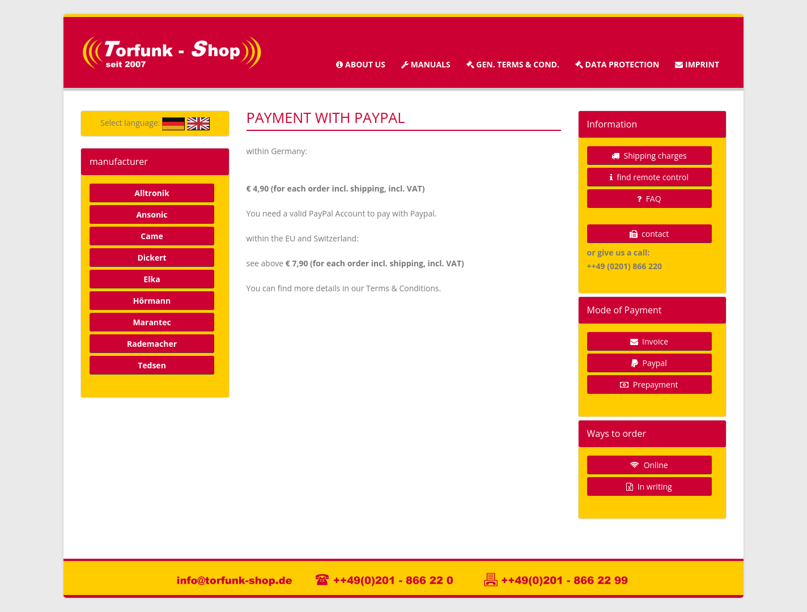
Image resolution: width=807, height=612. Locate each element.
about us (360, 64)
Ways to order (616, 433)
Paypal (648, 363)
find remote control (649, 177)
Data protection (617, 64)
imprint (697, 64)
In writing (649, 486)
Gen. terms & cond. (512, 64)
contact (649, 233)
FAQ (649, 198)
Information (612, 124)
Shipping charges (649, 155)
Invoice (649, 341)
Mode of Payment (624, 310)
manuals (426, 64)
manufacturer (119, 161)
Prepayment (649, 384)
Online (649, 465)
